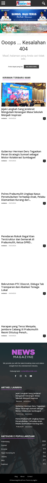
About (22, 476)
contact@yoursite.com (29, 371)
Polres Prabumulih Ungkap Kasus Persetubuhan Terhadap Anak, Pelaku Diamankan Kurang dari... (23, 197)
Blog (16, 476)
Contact (29, 476)
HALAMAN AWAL (31, 66)
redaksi (4, 118)
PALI (3, 460)
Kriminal (4, 449)
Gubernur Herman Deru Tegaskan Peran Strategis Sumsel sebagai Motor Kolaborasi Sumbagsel (21, 154)
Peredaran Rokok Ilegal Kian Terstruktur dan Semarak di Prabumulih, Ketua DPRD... (17, 239)
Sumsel (4, 445)
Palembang (19, 414)
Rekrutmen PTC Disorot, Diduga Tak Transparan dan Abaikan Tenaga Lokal (22, 287)
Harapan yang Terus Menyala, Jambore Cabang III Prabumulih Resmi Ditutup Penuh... (19, 329)
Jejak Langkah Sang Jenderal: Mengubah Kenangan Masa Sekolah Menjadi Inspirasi (22, 112)
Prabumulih (20, 427)
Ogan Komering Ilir (8, 453)
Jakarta (4, 457)
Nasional (19, 401)
